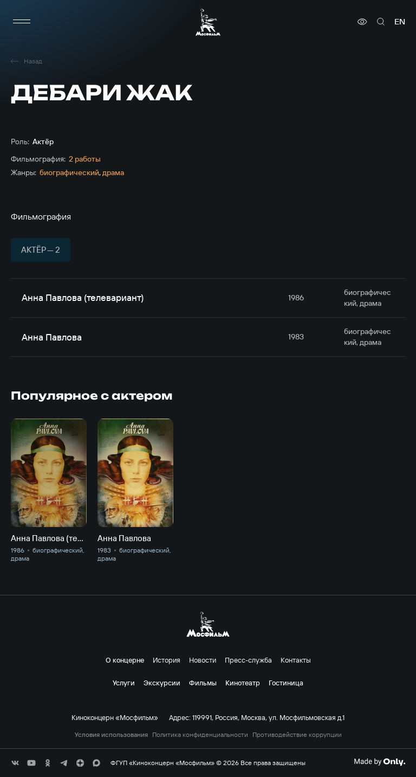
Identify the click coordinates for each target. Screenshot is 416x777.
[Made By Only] (379, 761)
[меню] (21, 22)
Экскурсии (162, 682)
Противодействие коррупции (297, 735)
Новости (202, 660)
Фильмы (203, 682)
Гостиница (286, 682)
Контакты (296, 660)
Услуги (124, 682)
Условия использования (111, 735)
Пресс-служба (248, 660)
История (166, 660)
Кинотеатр (242, 682)
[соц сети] (15, 763)
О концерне (125, 660)
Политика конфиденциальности (200, 735)
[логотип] (208, 21)
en (399, 22)
